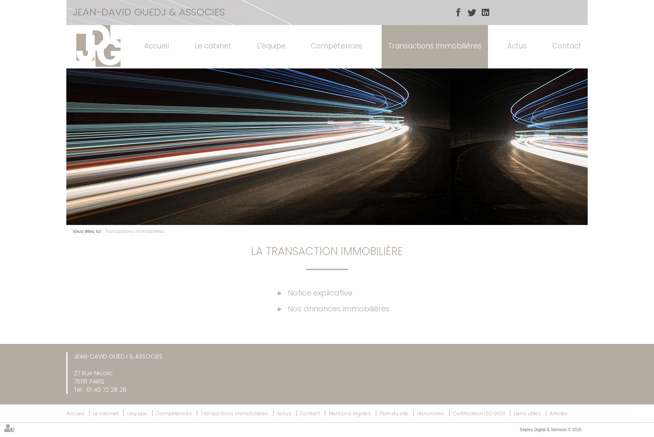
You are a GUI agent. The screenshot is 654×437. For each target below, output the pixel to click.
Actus (517, 46)
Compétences (336, 46)
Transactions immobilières (435, 46)
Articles (559, 413)
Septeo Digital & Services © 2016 (550, 429)
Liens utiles (527, 413)
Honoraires (430, 413)
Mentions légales (350, 413)
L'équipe (271, 46)
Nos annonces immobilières (339, 308)
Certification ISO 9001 (479, 413)
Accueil (156, 46)
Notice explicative (320, 293)
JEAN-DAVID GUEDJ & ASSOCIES (149, 12)
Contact (566, 46)
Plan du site (394, 413)
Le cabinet (212, 46)
